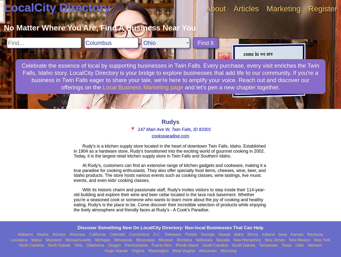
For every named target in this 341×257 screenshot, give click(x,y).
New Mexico (299, 240)
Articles (246, 8)
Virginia (137, 251)
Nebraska (204, 240)
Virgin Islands (116, 251)
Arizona (58, 234)
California (97, 234)
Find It (206, 43)
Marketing (284, 8)
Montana (184, 240)
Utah (300, 245)
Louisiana (19, 240)
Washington (158, 251)
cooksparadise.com (170, 136)
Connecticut (139, 234)
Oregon (114, 245)
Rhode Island (187, 245)
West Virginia (183, 251)
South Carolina (215, 245)
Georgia (208, 234)
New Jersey (275, 240)
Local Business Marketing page (143, 87)
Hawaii (224, 234)
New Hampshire (247, 240)
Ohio (78, 245)
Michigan (102, 240)
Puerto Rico (162, 245)
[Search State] (165, 42)
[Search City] (111, 42)
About (216, 8)
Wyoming (228, 251)
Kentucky (315, 234)
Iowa (283, 234)
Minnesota (123, 240)
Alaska (42, 234)
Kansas (297, 234)
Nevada (223, 240)
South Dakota (243, 245)
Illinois (252, 234)
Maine (36, 240)
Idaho (239, 234)
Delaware (173, 234)
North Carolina (31, 245)
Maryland (54, 240)
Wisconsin (208, 251)
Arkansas (77, 234)
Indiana (268, 234)
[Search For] (44, 42)
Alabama (25, 234)
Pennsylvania (136, 245)
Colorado (117, 234)
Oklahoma (95, 245)
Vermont (315, 245)
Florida (191, 234)
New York (322, 240)
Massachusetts (78, 240)
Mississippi (145, 240)
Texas (287, 245)
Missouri (166, 240)
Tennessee (268, 245)
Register (322, 8)
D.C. (157, 234)
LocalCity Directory (57, 7)
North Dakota (59, 245)
